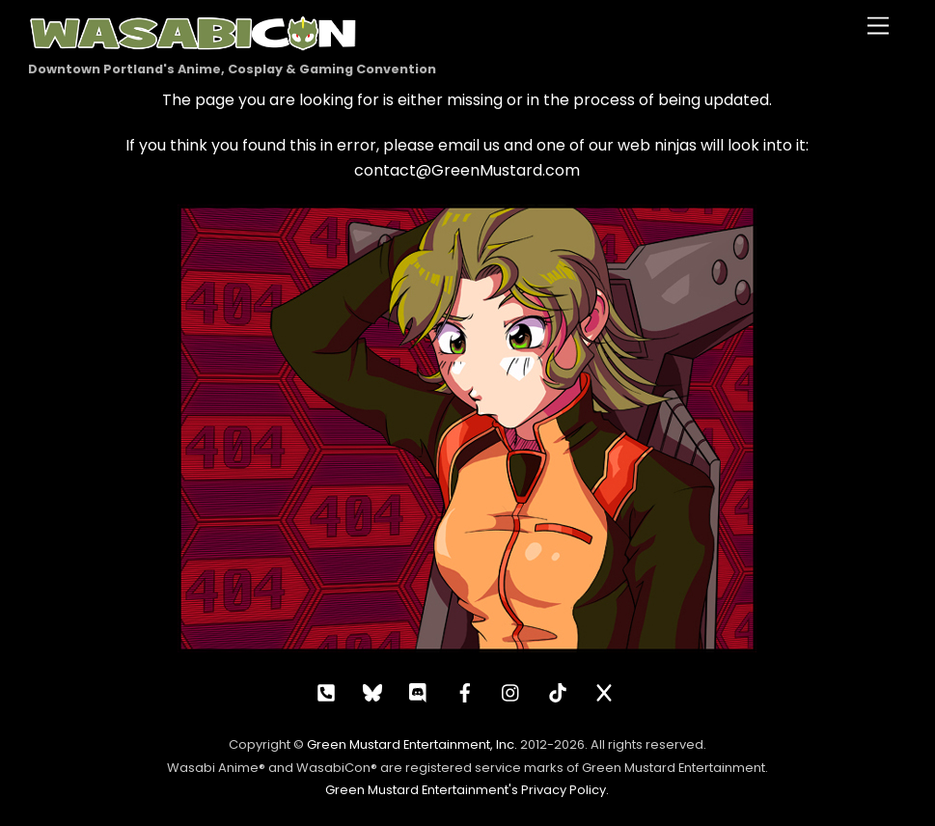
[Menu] (878, 26)
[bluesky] (372, 691)
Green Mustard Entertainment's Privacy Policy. (467, 790)
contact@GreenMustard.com (467, 170)
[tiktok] (557, 691)
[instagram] (511, 691)
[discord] (418, 691)
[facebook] (465, 691)
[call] (326, 691)
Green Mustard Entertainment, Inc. (412, 744)
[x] (604, 691)
